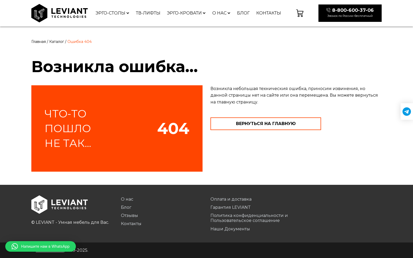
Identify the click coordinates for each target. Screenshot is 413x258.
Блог (243, 13)
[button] (40, 246)
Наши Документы (230, 228)
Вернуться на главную (266, 123)
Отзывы (129, 215)
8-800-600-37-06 (353, 10)
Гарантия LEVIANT (230, 207)
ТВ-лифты (148, 13)
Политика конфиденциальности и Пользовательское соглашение (249, 218)
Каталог (56, 41)
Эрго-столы (110, 13)
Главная (38, 41)
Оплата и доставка (231, 199)
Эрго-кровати (184, 13)
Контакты (268, 13)
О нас (219, 13)
